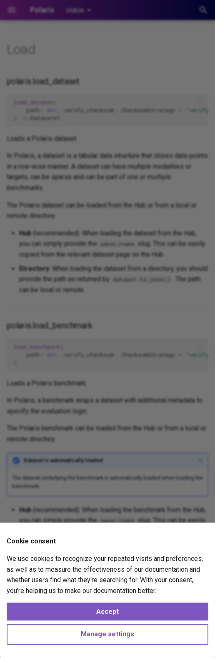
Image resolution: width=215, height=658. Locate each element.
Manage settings (107, 634)
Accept (107, 611)
